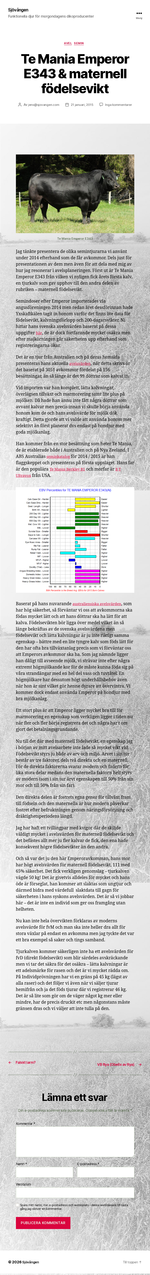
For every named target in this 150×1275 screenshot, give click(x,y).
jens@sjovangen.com (43, 106)
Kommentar (25, 1125)
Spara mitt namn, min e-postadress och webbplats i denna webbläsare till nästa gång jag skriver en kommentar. (74, 1208)
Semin (81, 45)
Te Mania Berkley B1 (70, 471)
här (39, 335)
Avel (67, 45)
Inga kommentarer (119, 106)
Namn (21, 1165)
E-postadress (88, 1165)
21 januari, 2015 (82, 106)
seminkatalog (61, 458)
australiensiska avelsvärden (100, 605)
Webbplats (23, 1186)
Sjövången (20, 10)
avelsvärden (81, 365)
